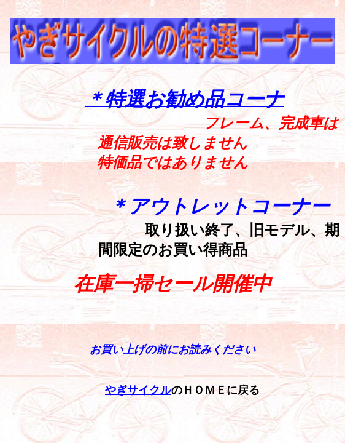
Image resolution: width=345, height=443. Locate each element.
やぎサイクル (138, 390)
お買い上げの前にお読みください (172, 349)
